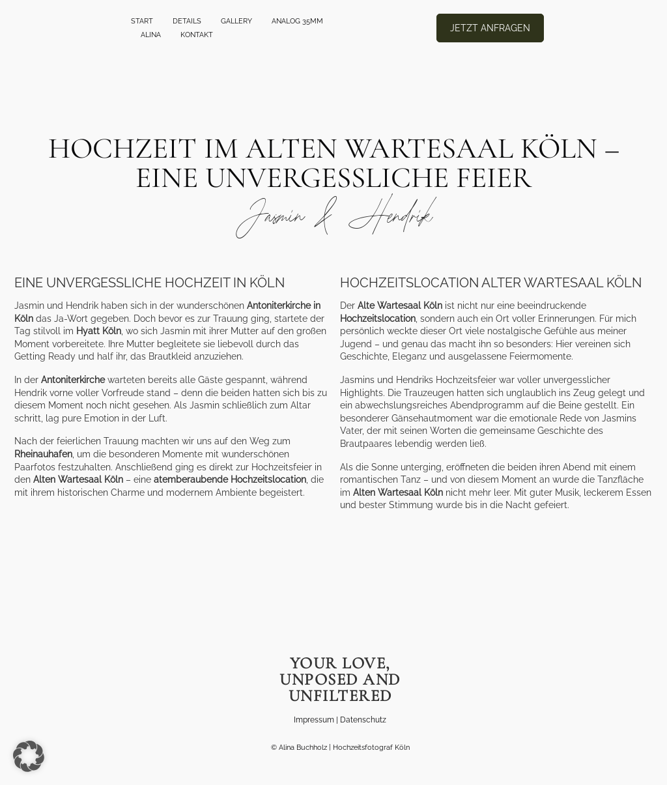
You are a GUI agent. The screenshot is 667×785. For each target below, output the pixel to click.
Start (142, 21)
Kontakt (196, 35)
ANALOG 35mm (297, 21)
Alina (151, 35)
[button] (28, 756)
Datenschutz (363, 719)
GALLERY (236, 21)
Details (187, 21)
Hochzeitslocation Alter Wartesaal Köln (491, 283)
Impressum (314, 719)
